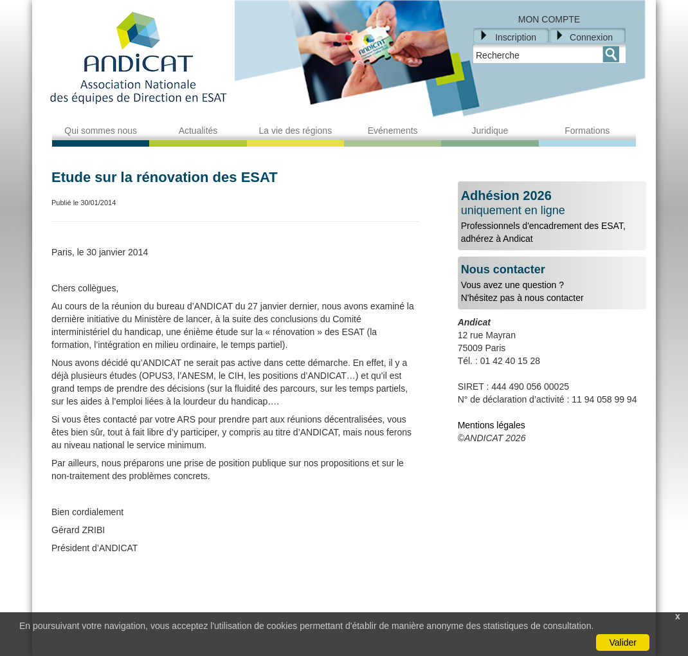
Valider (623, 642)
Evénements (393, 130)
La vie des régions (295, 130)
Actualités (198, 130)
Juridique (490, 130)
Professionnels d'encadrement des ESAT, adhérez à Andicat (552, 216)
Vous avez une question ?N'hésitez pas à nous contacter (552, 283)
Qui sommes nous (100, 130)
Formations (587, 130)
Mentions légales (491, 425)
